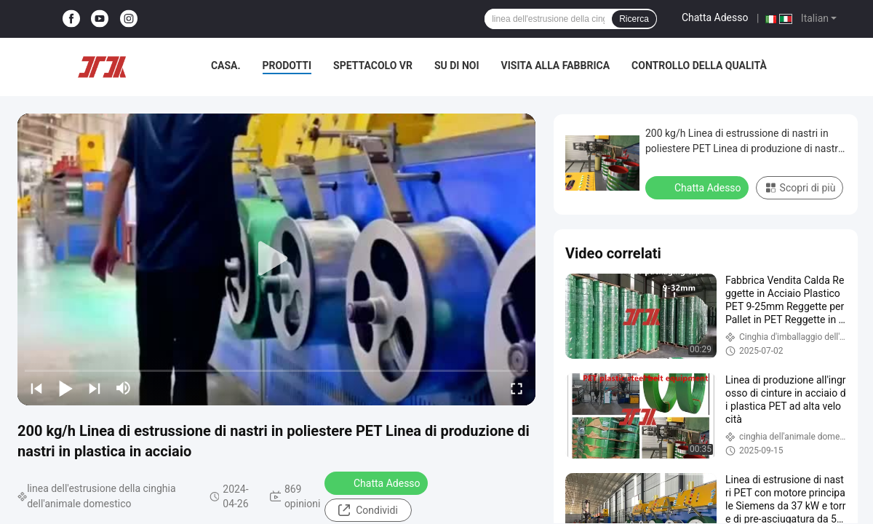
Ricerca (634, 19)
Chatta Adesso (715, 17)
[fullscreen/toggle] (516, 388)
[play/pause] (65, 388)
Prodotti (287, 65)
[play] (276, 259)
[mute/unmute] (123, 388)
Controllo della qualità (699, 65)
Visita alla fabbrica (555, 65)
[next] (94, 388)
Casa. (226, 65)
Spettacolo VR (372, 65)
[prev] (36, 388)
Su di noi (456, 65)
